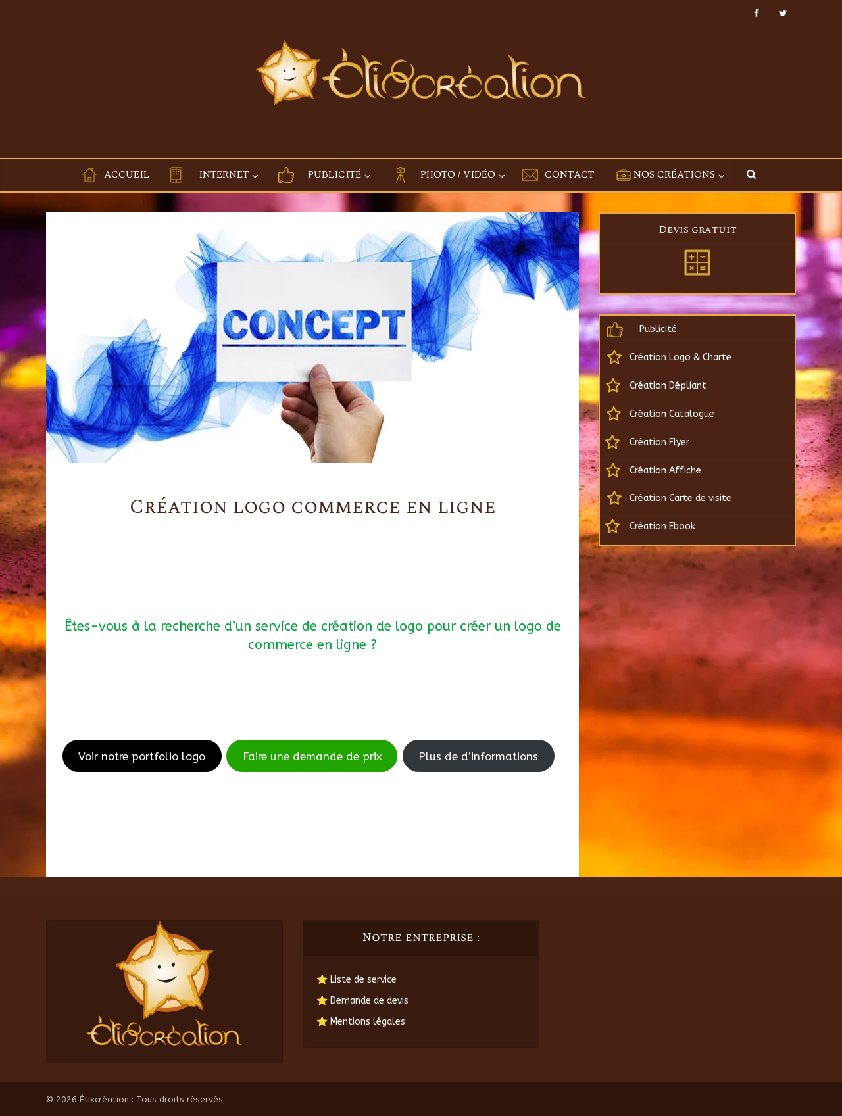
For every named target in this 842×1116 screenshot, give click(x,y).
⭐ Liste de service (356, 979)
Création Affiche (665, 470)
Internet (224, 174)
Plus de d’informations (478, 756)
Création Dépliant (668, 385)
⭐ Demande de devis (362, 1000)
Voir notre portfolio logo (141, 756)
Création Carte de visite (680, 498)
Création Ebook (662, 526)
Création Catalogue (672, 414)
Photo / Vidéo (457, 174)
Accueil (126, 174)
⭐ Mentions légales (360, 1021)
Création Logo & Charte (680, 357)
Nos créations (674, 174)
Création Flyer (659, 442)
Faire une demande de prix (312, 756)
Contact (569, 174)
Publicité (334, 174)
